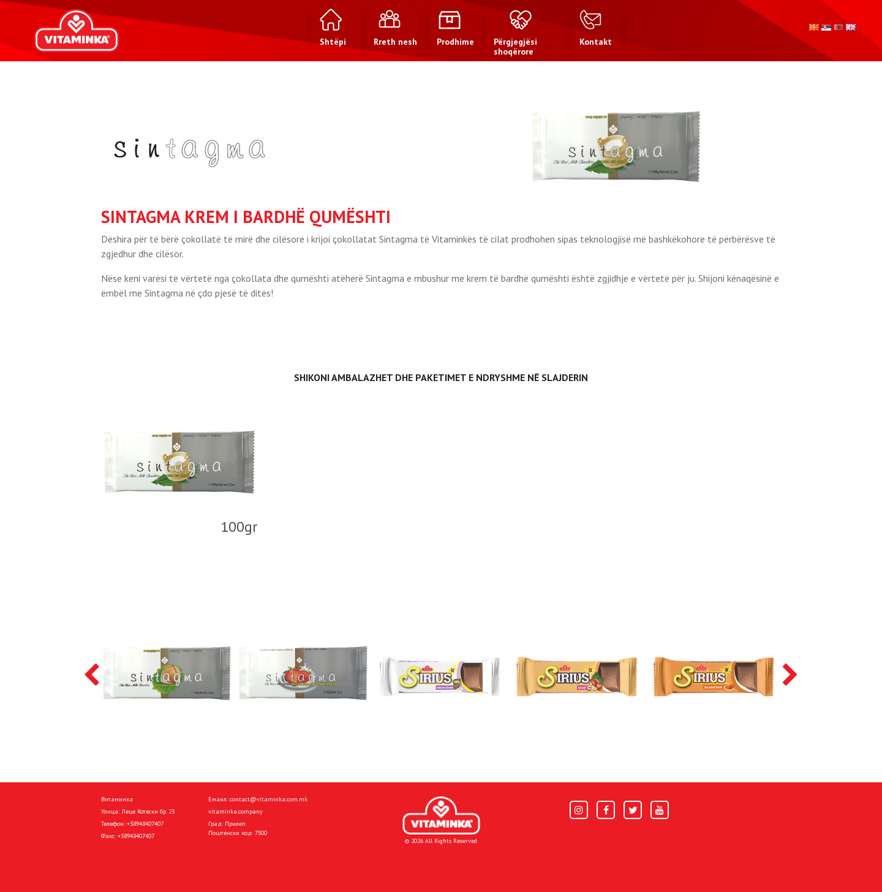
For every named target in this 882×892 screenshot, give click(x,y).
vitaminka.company (235, 811)
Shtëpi (114, 862)
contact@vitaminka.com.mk (268, 799)
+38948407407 (145, 824)
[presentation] (91, 675)
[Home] (441, 816)
